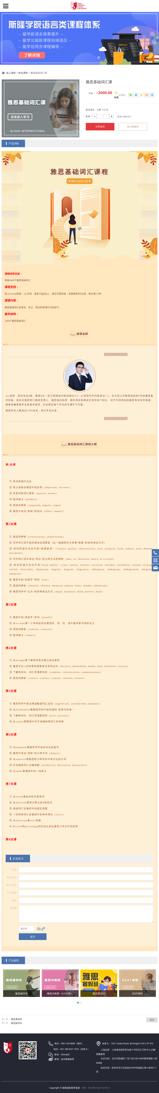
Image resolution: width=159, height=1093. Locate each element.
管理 (84, 1087)
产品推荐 (14, 960)
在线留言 (18, 858)
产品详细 (14, 143)
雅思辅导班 (16, 1023)
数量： (89, 116)
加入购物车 (133, 126)
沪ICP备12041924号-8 (99, 1087)
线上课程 (11, 72)
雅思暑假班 (16, 1019)
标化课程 (23, 72)
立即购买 (100, 126)
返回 (152, 1019)
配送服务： (91, 109)
